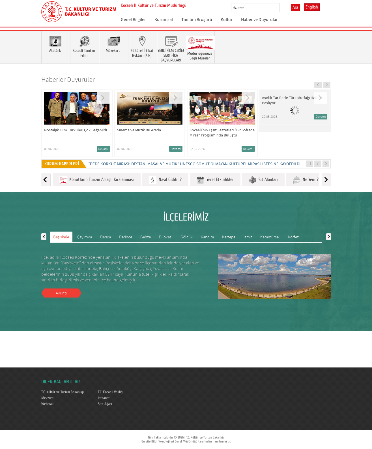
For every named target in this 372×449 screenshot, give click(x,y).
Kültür (227, 19)
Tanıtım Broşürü (196, 19)
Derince (125, 237)
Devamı (103, 149)
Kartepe (228, 237)
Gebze (145, 237)
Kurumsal (163, 19)
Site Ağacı (105, 404)
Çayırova (84, 237)
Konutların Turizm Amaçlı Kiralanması (96, 180)
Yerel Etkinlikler (215, 180)
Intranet (104, 398)
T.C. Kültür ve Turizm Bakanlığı (62, 392)
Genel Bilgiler (133, 19)
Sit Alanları (263, 180)
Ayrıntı (61, 293)
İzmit (248, 237)
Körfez (293, 237)
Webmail (47, 404)
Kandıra (207, 237)
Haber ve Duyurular (259, 19)
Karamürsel (270, 237)
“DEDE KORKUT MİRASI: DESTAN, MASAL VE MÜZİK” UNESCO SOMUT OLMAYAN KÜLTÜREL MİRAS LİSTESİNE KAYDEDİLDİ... (196, 163)
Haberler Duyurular (68, 79)
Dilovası (165, 237)
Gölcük (186, 237)
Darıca (105, 237)
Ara (295, 7)
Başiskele (61, 237)
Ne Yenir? (306, 180)
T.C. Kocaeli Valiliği (110, 392)
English (312, 7)
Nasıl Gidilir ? (165, 180)
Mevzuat (47, 398)
